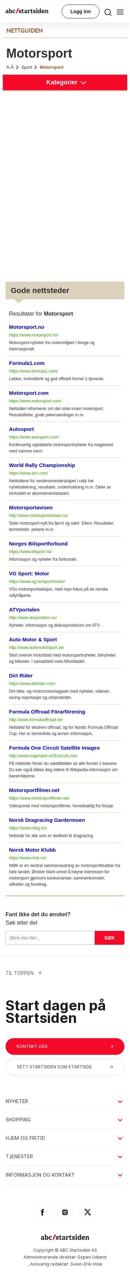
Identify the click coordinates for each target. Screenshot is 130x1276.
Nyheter (65, 1101)
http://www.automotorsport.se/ (36, 647)
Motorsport (52, 67)
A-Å (12, 67)
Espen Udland (92, 1257)
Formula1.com (27, 363)
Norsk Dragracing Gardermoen (47, 820)
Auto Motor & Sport (33, 639)
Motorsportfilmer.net (34, 790)
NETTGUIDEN (24, 31)
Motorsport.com (29, 393)
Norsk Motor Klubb (32, 850)
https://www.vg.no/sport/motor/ (37, 581)
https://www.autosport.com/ (34, 437)
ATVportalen (24, 609)
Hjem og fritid (65, 1138)
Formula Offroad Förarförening (47, 712)
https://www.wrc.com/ (28, 473)
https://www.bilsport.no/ (30, 551)
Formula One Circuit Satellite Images (54, 748)
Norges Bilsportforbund (38, 544)
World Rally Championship (42, 465)
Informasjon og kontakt (65, 1175)
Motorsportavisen (31, 507)
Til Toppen (24, 973)
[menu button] (108, 11)
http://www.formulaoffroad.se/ (36, 719)
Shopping (65, 1120)
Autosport (21, 429)
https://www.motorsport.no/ (33, 335)
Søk (109, 938)
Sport (29, 67)
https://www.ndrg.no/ (28, 828)
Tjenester (65, 1156)
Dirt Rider (21, 675)
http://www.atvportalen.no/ (33, 617)
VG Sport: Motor (29, 573)
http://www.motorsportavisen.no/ (38, 515)
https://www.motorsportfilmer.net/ (39, 798)
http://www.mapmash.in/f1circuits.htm (43, 755)
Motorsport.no (26, 327)
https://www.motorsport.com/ (35, 401)
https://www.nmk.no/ (27, 858)
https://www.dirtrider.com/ (32, 683)
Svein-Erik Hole (86, 1264)
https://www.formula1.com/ (33, 371)
